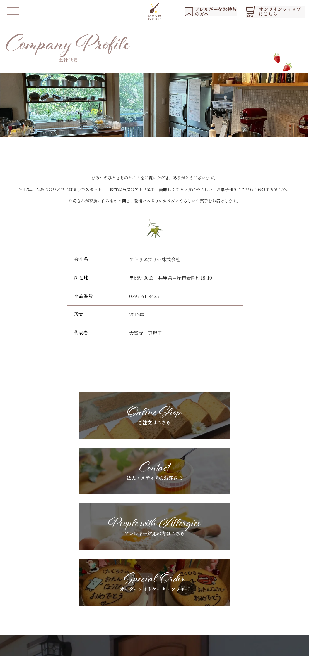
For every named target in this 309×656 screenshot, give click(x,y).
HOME (114, 580)
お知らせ (250, 580)
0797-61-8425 (144, 296)
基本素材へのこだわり (156, 580)
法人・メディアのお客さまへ (215, 580)
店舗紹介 (115, 609)
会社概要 (144, 648)
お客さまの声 (201, 600)
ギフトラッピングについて (213, 590)
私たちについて (121, 590)
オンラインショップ (125, 627)
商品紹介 (115, 600)
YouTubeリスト (257, 590)
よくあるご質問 (150, 609)
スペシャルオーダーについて (162, 600)
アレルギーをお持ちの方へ (160, 590)
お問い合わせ (254, 609)
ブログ (248, 600)
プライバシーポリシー (111, 648)
